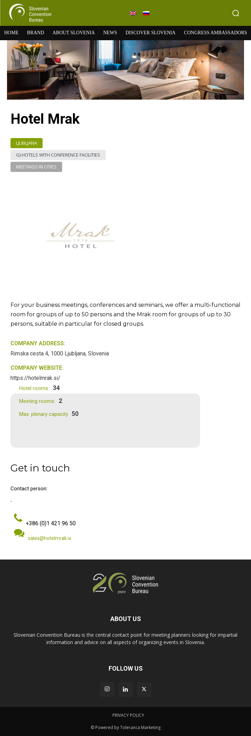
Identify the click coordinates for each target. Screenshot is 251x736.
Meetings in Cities (36, 167)
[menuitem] (133, 13)
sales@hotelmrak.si (49, 538)
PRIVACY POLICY (128, 715)
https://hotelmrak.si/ (35, 378)
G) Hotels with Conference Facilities (58, 155)
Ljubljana (26, 143)
